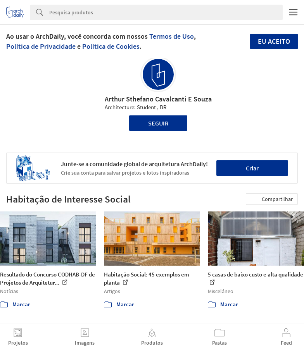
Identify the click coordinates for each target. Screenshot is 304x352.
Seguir (158, 123)
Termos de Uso (171, 36)
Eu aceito (274, 41)
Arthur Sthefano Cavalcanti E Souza (158, 98)
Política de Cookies (111, 46)
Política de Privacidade (41, 46)
